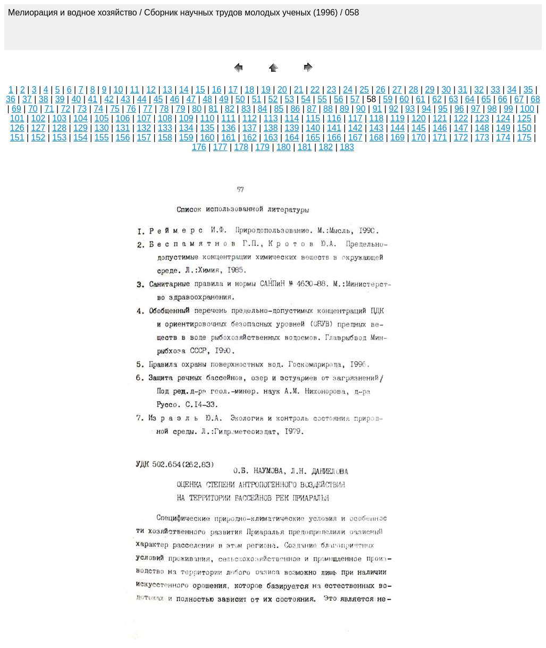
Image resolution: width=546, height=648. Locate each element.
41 (92, 99)
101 (17, 118)
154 (80, 137)
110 (207, 118)
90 (361, 108)
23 (332, 89)
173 (482, 137)
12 (151, 89)
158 (165, 137)
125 (524, 118)
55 (322, 99)
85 (279, 108)
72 (66, 108)
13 (167, 89)
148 (482, 127)
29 (430, 89)
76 (131, 108)
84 (262, 108)
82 (229, 108)
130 (102, 127)
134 (186, 127)
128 (59, 127)
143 (376, 127)
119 (397, 118)
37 (27, 99)
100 (527, 108)
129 (80, 127)
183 (347, 147)
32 (479, 89)
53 (289, 99)
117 (355, 118)
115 (313, 118)
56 (338, 99)
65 (486, 99)
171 (440, 137)
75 (115, 108)
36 (10, 99)
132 (144, 127)
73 (82, 108)
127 (38, 127)
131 (123, 127)
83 (246, 108)
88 (328, 108)
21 (299, 89)
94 (426, 108)
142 (355, 127)
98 (492, 108)
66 (502, 99)
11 (134, 89)
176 (199, 147)
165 (313, 137)
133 (165, 127)
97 (476, 108)
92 (393, 108)
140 (313, 127)
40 (76, 99)
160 (207, 137)
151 (17, 137)
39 (60, 99)
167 (355, 137)
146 (440, 127)
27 (397, 89)
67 (519, 99)
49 (224, 99)
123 (482, 118)
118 (376, 118)
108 (165, 118)
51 (257, 99)
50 (240, 99)
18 (249, 89)
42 (109, 99)
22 (315, 89)
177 (220, 147)
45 (158, 99)
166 (334, 137)
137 (249, 127)
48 (207, 99)
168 (376, 137)
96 (459, 108)
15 (200, 89)
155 (102, 137)
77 (148, 108)
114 (292, 118)
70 (33, 108)
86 (295, 108)
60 (404, 99)
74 (98, 108)
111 (228, 118)
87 (311, 108)
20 (282, 89)
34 (512, 89)
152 (38, 137)
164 (292, 137)
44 (142, 99)
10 (118, 89)
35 (528, 89)
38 (43, 99)
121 (440, 118)
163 (271, 137)
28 (413, 89)
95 (443, 108)
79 (181, 108)
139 (292, 127)
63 (453, 99)
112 (249, 118)
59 (388, 99)
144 (397, 127)
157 (144, 137)
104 (80, 118)
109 (186, 118)
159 (186, 137)
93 (410, 108)
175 (524, 137)
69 (16, 108)
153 (59, 137)
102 (38, 118)
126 (17, 127)
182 (326, 147)
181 (305, 147)
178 (241, 147)
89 (344, 108)
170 (418, 137)
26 (380, 89)
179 (262, 147)
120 (418, 118)
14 (184, 89)
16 (217, 89)
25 (364, 89)
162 (249, 137)
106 (123, 118)
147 (461, 127)
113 (271, 118)
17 (233, 89)
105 (102, 118)
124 (503, 118)
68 (535, 99)
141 (334, 127)
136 (228, 127)
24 (347, 89)
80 (196, 108)
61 (420, 99)
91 (377, 108)
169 (397, 137)
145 (418, 127)
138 (271, 127)
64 (470, 99)
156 (123, 137)
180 (283, 147)
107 (144, 118)
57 (355, 99)
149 (503, 127)
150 (524, 127)
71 (49, 108)
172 (461, 137)
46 (175, 99)
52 (273, 99)
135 (207, 127)
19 (266, 89)
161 (228, 137)
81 (213, 108)
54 (305, 99)
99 (508, 108)
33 (495, 89)
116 (334, 118)
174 (503, 137)
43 (125, 99)
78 (164, 108)
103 (59, 118)
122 (461, 118)
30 (446, 89)
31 (462, 89)
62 (437, 99)
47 (191, 99)
